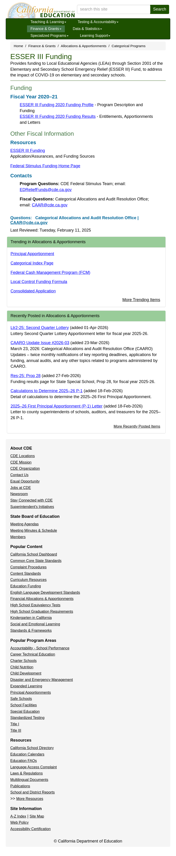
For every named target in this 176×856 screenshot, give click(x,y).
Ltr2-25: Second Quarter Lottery (40, 327)
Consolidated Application (33, 291)
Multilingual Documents (29, 780)
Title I (14, 724)
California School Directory (32, 748)
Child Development (25, 673)
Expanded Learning (26, 686)
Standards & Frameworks (31, 630)
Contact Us (19, 475)
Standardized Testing (27, 718)
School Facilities (23, 705)
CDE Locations (22, 456)
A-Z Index (18, 816)
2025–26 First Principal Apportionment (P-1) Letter (56, 406)
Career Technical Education (32, 654)
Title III (15, 730)
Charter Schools (23, 661)
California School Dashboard (33, 554)
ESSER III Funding (27, 150)
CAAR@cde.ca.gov (49, 205)
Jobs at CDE (20, 488)
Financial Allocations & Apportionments (42, 599)
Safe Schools (21, 699)
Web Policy (19, 822)
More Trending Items (141, 299)
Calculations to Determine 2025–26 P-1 (46, 391)
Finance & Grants (45, 29)
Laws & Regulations (26, 773)
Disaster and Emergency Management (41, 680)
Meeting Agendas (24, 524)
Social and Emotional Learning (35, 624)
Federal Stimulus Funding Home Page (45, 166)
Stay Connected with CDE (31, 500)
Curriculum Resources (28, 580)
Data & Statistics (87, 29)
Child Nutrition (21, 667)
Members (18, 537)
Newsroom (19, 494)
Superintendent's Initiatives (32, 507)
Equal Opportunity (25, 481)
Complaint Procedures (28, 567)
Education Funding (25, 586)
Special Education (25, 711)
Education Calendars (27, 754)
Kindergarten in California (31, 618)
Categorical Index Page (32, 263)
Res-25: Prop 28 (26, 375)
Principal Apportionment (32, 253)
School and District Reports (32, 792)
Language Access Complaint (33, 767)
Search (159, 9)
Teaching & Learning (48, 22)
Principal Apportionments (30, 692)
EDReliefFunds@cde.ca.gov (46, 189)
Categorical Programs (129, 46)
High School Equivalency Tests (35, 605)
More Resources (29, 799)
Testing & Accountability (98, 22)
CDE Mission (20, 462)
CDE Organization (25, 468)
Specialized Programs (49, 36)
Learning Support (95, 36)
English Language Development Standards (45, 592)
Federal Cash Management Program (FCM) (50, 272)
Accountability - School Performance (39, 648)
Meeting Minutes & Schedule (33, 530)
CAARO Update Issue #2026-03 (40, 342)
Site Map (37, 816)
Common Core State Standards (35, 561)
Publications (20, 786)
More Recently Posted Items (137, 426)
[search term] (113, 9)
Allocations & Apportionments (83, 46)
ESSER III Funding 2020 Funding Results (58, 116)
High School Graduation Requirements (41, 611)
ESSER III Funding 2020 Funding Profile (57, 105)
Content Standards (25, 573)
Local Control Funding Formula (39, 281)
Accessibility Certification (30, 829)
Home (18, 46)
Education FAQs (23, 761)
